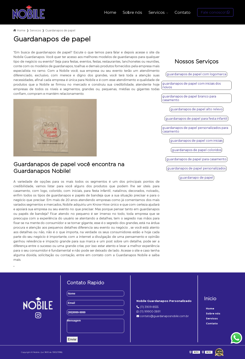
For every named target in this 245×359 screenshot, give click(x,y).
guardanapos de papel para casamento (196, 159)
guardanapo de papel (196, 177)
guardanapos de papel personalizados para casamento (195, 129)
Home (110, 12)
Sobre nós (132, 12)
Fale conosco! (215, 12)
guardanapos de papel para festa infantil (196, 118)
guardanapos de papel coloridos (196, 150)
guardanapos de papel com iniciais (196, 140)
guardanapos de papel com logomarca (196, 74)
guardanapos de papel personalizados (196, 168)
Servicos (157, 12)
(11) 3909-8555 (147, 307)
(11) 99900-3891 (148, 311)
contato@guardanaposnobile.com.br (162, 316)
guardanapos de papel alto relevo (197, 109)
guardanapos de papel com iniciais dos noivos (191, 85)
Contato (182, 12)
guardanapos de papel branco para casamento (189, 98)
